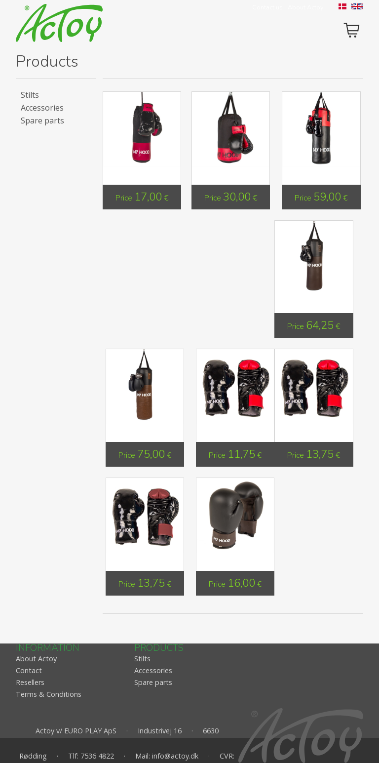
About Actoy (306, 7)
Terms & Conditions (48, 694)
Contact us (267, 7)
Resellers (30, 682)
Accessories (42, 107)
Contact (29, 670)
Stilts (30, 94)
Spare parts (42, 120)
